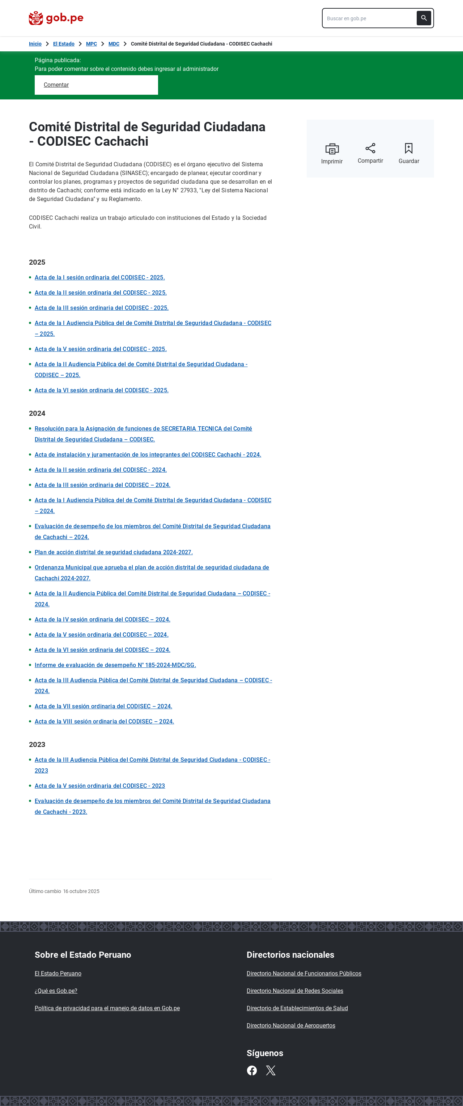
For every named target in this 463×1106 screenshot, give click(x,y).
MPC (91, 44)
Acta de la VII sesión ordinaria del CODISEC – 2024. (103, 706)
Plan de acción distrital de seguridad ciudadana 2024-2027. (114, 552)
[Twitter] (271, 1071)
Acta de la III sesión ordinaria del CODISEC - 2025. (102, 307)
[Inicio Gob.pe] (35, 44)
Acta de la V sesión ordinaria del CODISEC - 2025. (101, 349)
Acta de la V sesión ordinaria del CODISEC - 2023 (100, 785)
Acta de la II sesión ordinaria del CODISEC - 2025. (101, 292)
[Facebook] (252, 1071)
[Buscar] (424, 18)
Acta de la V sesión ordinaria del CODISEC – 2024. (102, 634)
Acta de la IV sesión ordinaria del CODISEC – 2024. (102, 619)
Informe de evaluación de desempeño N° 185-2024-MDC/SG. (115, 665)
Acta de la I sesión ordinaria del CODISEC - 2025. (100, 277)
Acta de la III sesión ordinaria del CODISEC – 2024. (102, 485)
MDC (114, 44)
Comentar (56, 84)
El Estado (64, 44)
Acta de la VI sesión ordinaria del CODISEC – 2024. (102, 649)
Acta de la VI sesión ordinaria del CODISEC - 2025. (102, 390)
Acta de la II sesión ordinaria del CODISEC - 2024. (101, 469)
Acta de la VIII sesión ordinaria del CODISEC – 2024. (104, 721)
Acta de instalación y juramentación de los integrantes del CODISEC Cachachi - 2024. (148, 454)
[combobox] (378, 18)
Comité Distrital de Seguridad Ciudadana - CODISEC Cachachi (201, 44)
